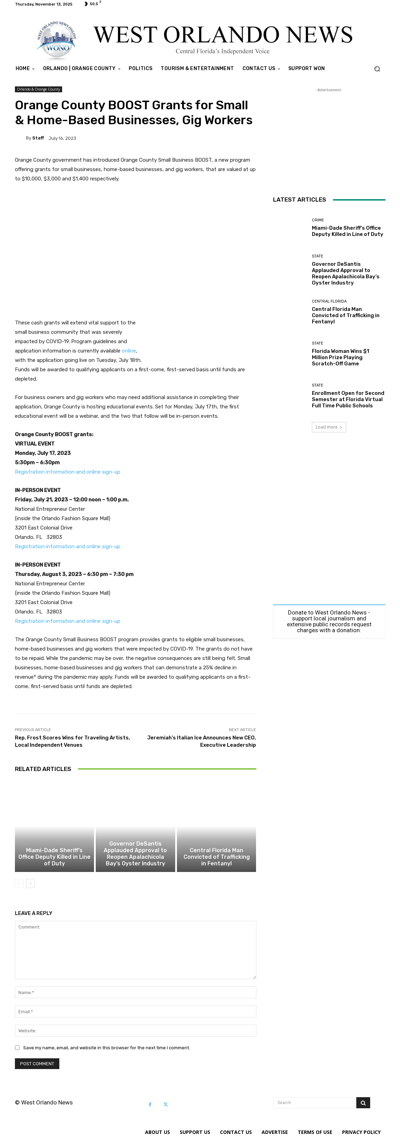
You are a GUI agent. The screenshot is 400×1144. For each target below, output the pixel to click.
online (129, 351)
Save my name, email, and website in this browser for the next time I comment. (106, 1051)
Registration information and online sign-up (67, 472)
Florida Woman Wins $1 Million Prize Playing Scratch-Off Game (340, 357)
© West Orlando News (44, 1105)
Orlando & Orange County (38, 89)
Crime (318, 220)
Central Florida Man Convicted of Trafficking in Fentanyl (216, 860)
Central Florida (329, 301)
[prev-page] (19, 886)
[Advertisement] (135, 250)
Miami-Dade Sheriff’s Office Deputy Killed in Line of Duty (54, 864)
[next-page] (30, 886)
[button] (377, 69)
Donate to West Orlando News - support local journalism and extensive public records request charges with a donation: (329, 621)
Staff (38, 138)
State (317, 256)
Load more (329, 427)
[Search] (363, 1106)
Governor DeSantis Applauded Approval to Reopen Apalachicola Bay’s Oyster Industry (135, 857)
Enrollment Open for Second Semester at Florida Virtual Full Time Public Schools (348, 399)
